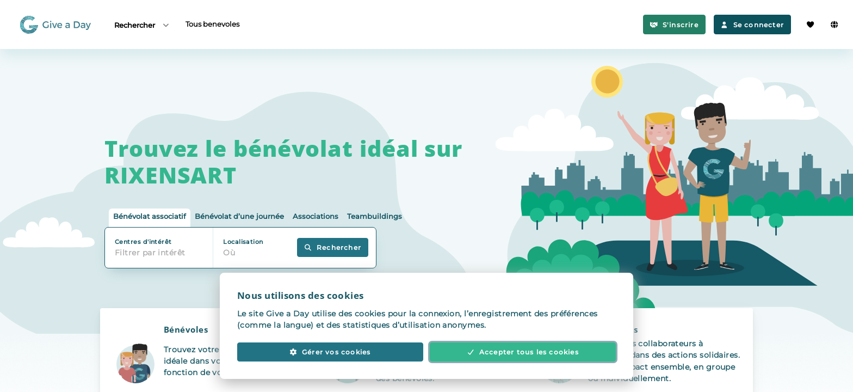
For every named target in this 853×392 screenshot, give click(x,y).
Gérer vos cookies (329, 352)
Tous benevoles (212, 24)
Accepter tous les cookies (523, 352)
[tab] (149, 218)
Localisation (243, 242)
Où (229, 253)
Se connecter (752, 25)
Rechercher (142, 24)
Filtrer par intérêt (150, 253)
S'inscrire (674, 25)
